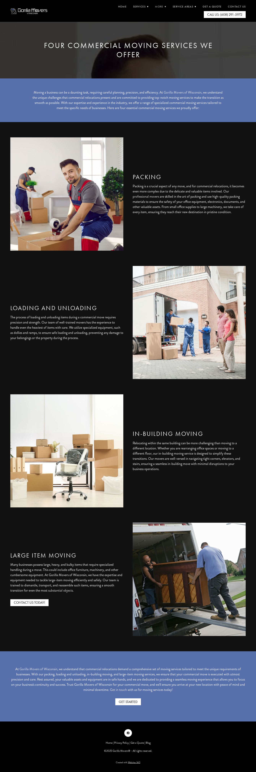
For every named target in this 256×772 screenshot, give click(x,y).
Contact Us (237, 6)
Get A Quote (212, 6)
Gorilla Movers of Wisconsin (183, 92)
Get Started (128, 702)
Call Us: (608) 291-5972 (224, 14)
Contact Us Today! (29, 602)
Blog (148, 743)
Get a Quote (137, 743)
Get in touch (118, 689)
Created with (128, 762)
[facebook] (128, 733)
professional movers (146, 196)
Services (141, 6)
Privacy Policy (121, 743)
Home (122, 6)
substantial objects (60, 590)
